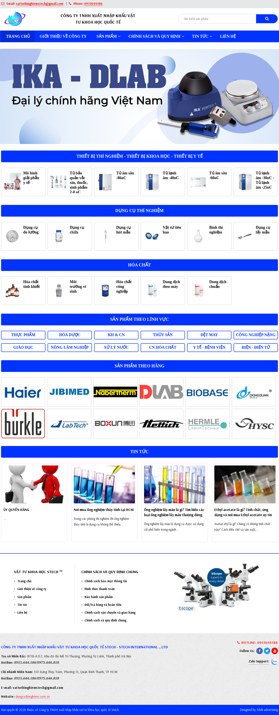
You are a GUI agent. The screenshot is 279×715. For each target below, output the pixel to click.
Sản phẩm (109, 36)
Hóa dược (69, 335)
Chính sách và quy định (156, 36)
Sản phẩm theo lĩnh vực (139, 319)
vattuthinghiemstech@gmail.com (39, 4)
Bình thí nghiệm (216, 229)
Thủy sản (163, 335)
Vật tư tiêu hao (172, 229)
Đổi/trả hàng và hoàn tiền (103, 605)
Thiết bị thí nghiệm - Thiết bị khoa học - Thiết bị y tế (139, 156)
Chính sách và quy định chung (105, 620)
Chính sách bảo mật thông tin (106, 581)
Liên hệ (228, 36)
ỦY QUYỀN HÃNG (16, 509)
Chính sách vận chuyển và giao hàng (110, 612)
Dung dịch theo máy (171, 284)
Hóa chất (139, 265)
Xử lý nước (116, 347)
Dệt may (209, 335)
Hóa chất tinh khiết (31, 284)
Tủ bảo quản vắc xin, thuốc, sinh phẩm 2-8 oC (79, 182)
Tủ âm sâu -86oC (125, 175)
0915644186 (93, 4)
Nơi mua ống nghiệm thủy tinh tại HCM (104, 509)
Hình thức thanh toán (100, 589)
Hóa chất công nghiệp (124, 286)
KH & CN (116, 335)
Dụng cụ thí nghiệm (139, 210)
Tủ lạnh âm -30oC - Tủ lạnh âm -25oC (265, 180)
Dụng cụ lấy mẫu (263, 229)
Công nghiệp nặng (256, 335)
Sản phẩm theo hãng (140, 365)
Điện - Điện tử (256, 347)
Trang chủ (18, 36)
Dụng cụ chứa (77, 229)
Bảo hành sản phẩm (99, 597)
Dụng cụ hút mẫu (123, 229)
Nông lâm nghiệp (70, 347)
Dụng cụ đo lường (31, 229)
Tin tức (202, 36)
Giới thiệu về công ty (63, 36)
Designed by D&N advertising (259, 710)
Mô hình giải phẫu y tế (31, 178)
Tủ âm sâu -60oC (218, 175)
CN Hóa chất (162, 347)
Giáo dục (23, 347)
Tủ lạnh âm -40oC (171, 175)
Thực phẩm (23, 335)
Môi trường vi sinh (78, 286)
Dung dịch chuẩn (218, 284)
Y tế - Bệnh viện (209, 347)
